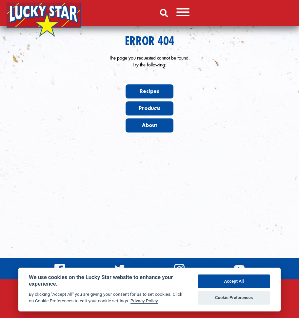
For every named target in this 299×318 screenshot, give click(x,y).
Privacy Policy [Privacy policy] (144, 300)
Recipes (149, 91)
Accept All (234, 281)
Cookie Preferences (234, 297)
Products (150, 108)
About (149, 125)
